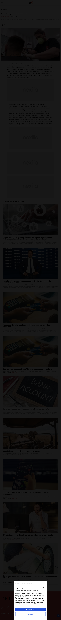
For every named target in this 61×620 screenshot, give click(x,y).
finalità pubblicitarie (31, 602)
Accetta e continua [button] (30, 609)
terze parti (40, 593)
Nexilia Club (31, 614)
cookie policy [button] (36, 590)
